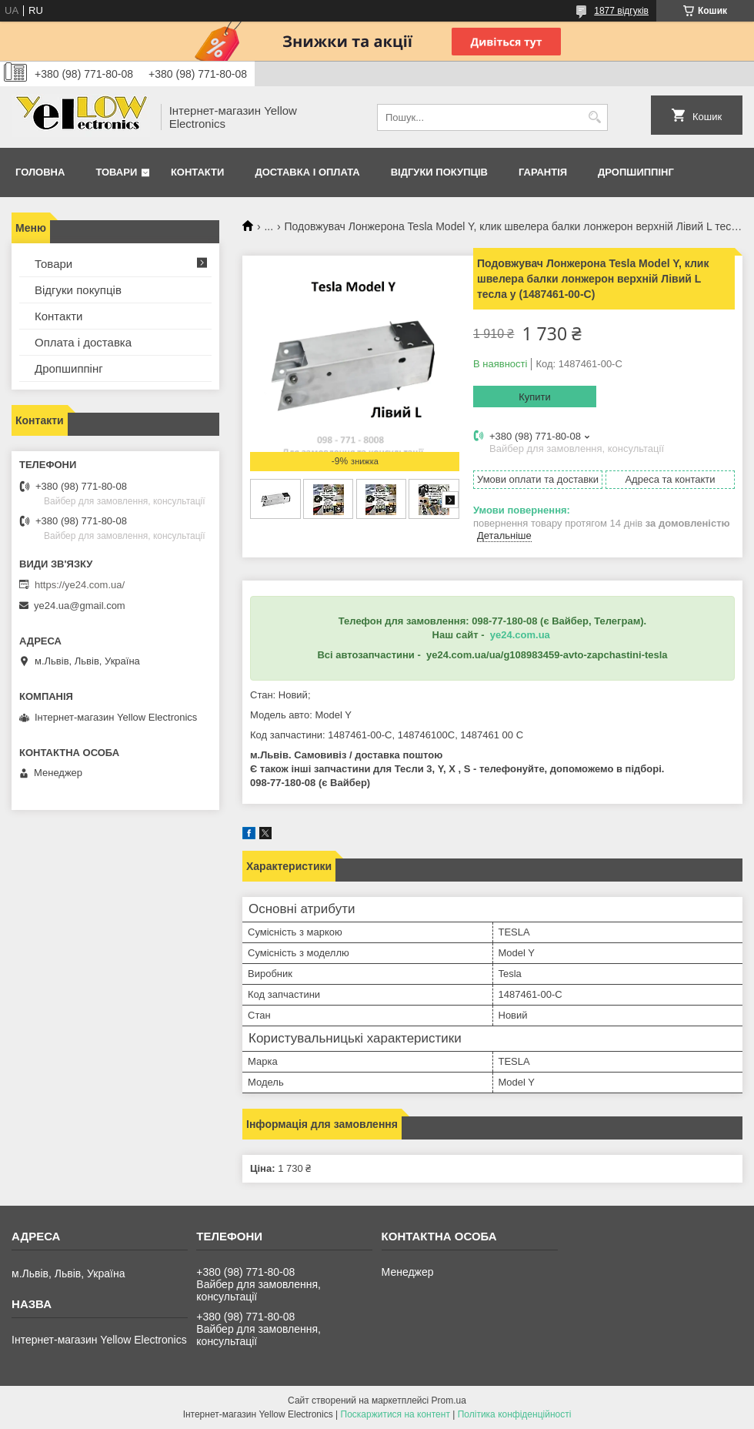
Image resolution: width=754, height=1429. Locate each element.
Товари (116, 172)
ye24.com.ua (520, 635)
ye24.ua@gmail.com (79, 605)
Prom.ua (449, 1400)
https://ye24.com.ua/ (80, 585)
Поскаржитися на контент (395, 1414)
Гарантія (543, 172)
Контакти (198, 172)
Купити (535, 397)
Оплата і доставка (83, 342)
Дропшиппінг (636, 172)
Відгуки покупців (439, 172)
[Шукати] (594, 117)
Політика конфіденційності (515, 1414)
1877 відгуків (621, 10)
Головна (40, 172)
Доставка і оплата (307, 172)
